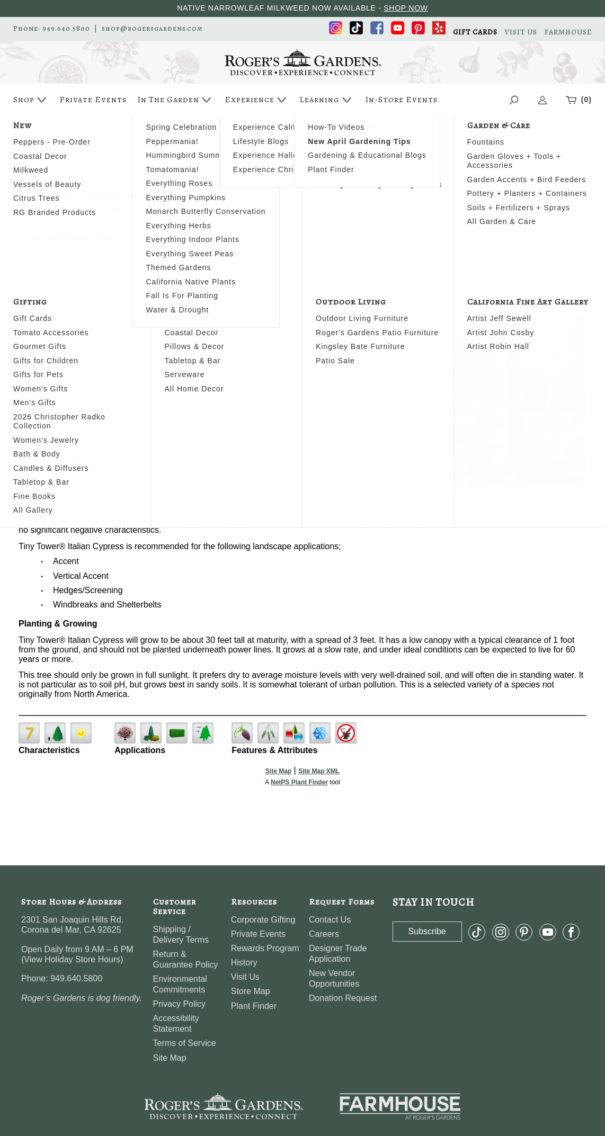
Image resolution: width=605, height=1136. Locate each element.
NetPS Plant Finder (534, 510)
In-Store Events (401, 99)
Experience (257, 100)
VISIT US (521, 32)
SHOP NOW (406, 8)
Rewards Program (265, 948)
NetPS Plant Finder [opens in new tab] (299, 782)
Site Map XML (319, 771)
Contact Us (330, 919)
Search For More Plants (532, 202)
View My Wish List (532, 215)
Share (58, 253)
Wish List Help (532, 229)
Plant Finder (254, 1005)
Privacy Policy (179, 1003)
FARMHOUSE (568, 32)
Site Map (278, 771)
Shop (31, 100)
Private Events (93, 99)
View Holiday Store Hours (72, 959)
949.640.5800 (66, 28)
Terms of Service (184, 1043)
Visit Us (245, 976)
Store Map (250, 991)
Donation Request (343, 998)
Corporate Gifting (263, 919)
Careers (324, 933)
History (244, 962)
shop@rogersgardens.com (152, 28)
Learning (326, 100)
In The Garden (175, 100)
